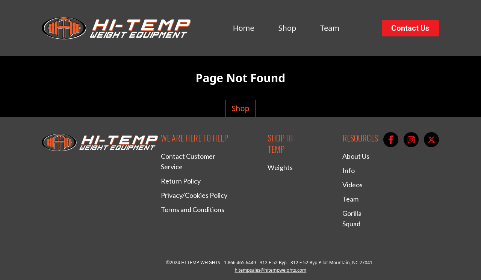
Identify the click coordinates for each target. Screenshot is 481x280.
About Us (355, 156)
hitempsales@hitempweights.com (270, 270)
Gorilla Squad (352, 218)
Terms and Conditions (192, 209)
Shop (287, 28)
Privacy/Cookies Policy (194, 195)
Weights (280, 167)
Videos (352, 185)
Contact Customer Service (188, 161)
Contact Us (410, 28)
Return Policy (181, 181)
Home (243, 28)
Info (348, 170)
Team (329, 28)
